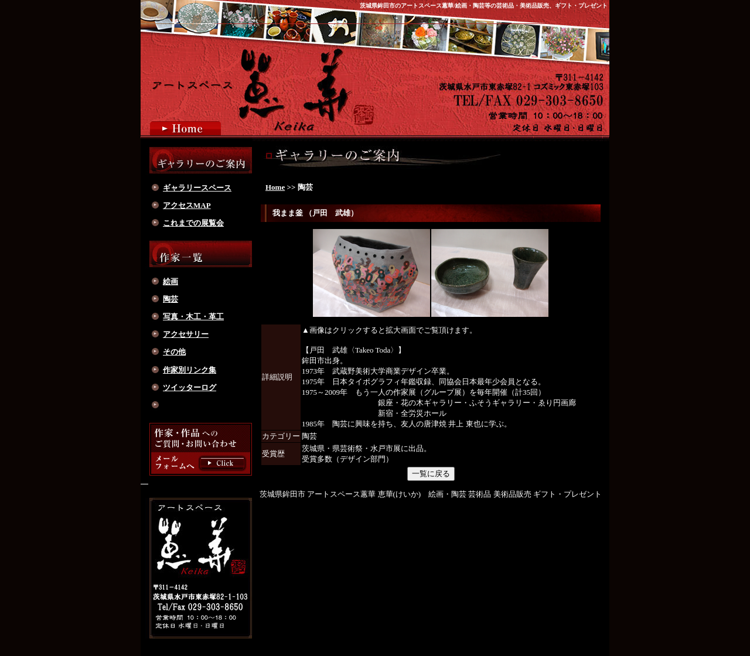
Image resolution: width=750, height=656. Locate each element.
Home (275, 187)
